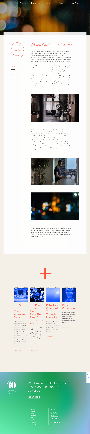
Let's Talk (74, 3)
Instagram (54, 416)
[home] (10, 3)
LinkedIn (54, 413)
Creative (23, 3)
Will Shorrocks (15, 67)
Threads (54, 419)
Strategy (36, 3)
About (61, 3)
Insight (49, 3)
